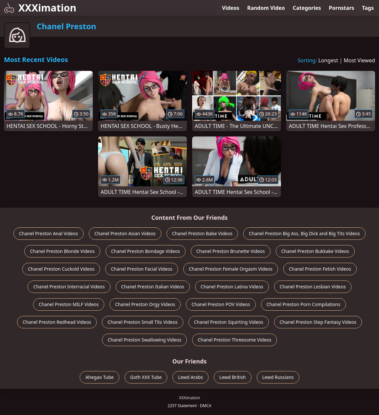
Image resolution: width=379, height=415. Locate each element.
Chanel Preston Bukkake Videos (315, 251)
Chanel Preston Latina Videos (232, 286)
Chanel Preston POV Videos (220, 304)
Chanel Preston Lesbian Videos (313, 286)
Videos (230, 7)
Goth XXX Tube (146, 377)
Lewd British (232, 377)
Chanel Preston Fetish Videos (320, 269)
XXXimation (40, 7)
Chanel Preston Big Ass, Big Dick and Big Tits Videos (304, 233)
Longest (328, 60)
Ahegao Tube (99, 377)
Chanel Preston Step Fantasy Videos (318, 322)
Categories (307, 7)
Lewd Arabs (190, 377)
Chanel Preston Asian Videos (125, 233)
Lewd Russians (278, 377)
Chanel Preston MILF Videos (69, 304)
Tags (368, 7)
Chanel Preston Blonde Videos (62, 251)
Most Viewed (359, 60)
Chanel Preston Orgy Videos (145, 304)
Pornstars (341, 7)
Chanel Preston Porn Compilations (303, 304)
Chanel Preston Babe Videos (202, 233)
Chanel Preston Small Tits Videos (143, 322)
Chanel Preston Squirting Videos (228, 322)
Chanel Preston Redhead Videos (57, 322)
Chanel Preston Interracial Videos (69, 286)
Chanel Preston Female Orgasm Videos (230, 269)
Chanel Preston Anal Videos (48, 233)
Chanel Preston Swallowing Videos (144, 340)
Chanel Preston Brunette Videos (230, 251)
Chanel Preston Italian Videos (152, 286)
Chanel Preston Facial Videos (141, 269)
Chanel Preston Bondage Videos (145, 251)
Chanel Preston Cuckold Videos (61, 269)
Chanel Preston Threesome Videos (234, 340)
